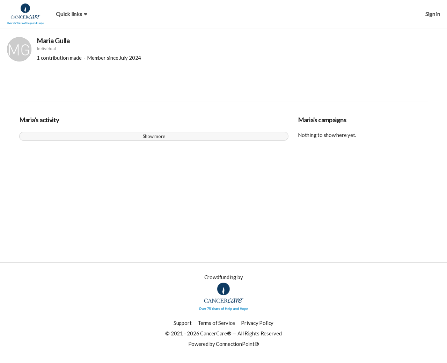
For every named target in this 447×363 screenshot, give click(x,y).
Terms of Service (216, 326)
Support (182, 326)
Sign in (432, 13)
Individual (46, 52)
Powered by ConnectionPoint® (223, 347)
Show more (154, 140)
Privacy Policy (257, 326)
